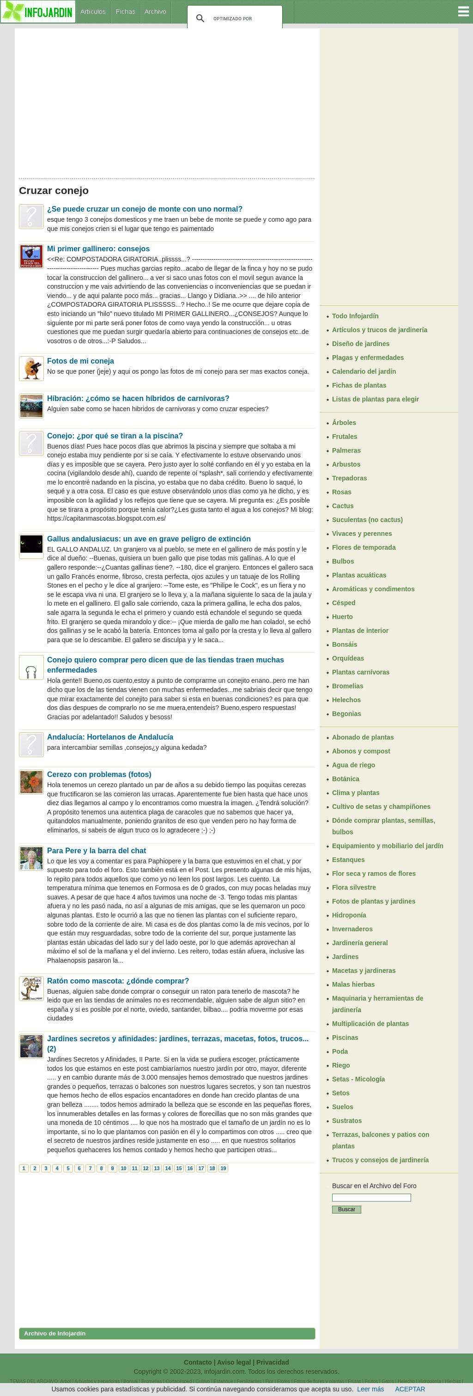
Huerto (342, 616)
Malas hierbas (353, 984)
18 (212, 1168)
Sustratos (347, 1120)
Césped (344, 603)
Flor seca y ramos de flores (374, 873)
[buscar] (233, 18)
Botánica (345, 779)
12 (145, 1168)
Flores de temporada (364, 547)
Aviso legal (234, 1362)
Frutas (354, 1381)
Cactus (343, 506)
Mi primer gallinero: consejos (98, 249)
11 (134, 1168)
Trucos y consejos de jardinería (380, 1160)
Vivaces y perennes (362, 533)
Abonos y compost (361, 751)
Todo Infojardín (355, 316)
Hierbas (453, 1381)
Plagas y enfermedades (368, 357)
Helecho (406, 1381)
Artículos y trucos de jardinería (379, 330)
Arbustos (346, 464)
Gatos (388, 1381)
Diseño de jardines (360, 343)
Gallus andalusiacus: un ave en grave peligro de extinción (149, 539)
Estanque (223, 1381)
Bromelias (348, 686)
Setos (341, 1093)
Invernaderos (352, 929)
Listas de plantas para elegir (375, 399)
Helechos (346, 700)
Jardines (345, 956)
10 (123, 1168)
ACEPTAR (410, 1389)
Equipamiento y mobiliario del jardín (387, 846)
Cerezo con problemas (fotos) (99, 774)
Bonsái (130, 1381)
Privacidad (272, 1362)
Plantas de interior (360, 630)
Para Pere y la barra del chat (96, 851)
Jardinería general (360, 943)
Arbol (65, 1381)
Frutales (344, 436)
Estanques (348, 859)
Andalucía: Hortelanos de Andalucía (110, 737)
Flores (283, 1381)
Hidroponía (349, 915)
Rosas (342, 492)
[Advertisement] (167, 100)
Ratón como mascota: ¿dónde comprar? (118, 981)
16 (190, 1168)
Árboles (344, 422)
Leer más (370, 1389)
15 (179, 1168)
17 (201, 1168)
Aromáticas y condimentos (373, 589)
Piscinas (345, 1037)
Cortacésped (179, 1381)
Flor (269, 1381)
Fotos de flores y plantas (319, 1381)
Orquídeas (348, 658)
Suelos (342, 1107)
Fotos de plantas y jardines (374, 901)
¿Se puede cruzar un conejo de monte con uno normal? (145, 209)
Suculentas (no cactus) (367, 519)
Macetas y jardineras (364, 970)
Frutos (371, 1381)
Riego (341, 1065)
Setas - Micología (358, 1079)
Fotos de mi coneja (80, 361)
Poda (340, 1051)
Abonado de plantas (363, 737)
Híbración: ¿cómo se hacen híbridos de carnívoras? (138, 398)
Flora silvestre (354, 887)
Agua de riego (353, 765)
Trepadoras (349, 478)
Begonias (346, 713)
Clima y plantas (356, 792)
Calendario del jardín (364, 371)
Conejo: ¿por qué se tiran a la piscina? (115, 436)
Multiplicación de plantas (370, 1023)
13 (156, 1168)
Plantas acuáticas (359, 575)
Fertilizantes (249, 1381)
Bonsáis (344, 644)
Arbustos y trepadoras (97, 1381)
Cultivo (202, 1381)
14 (167, 1168)
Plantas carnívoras (361, 672)
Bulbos (343, 561)
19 (223, 1168)
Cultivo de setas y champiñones (381, 806)
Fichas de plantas (359, 385)
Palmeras (346, 450)
